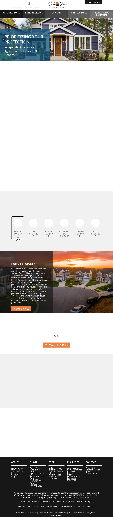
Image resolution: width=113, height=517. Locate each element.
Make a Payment (56, 468)
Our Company (17, 468)
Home (15, 8)
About (20, 8)
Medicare (87, 7)
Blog (13, 476)
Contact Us (91, 468)
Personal (80, 7)
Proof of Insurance (53, 477)
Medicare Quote (37, 480)
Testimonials (17, 471)
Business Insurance (71, 472)
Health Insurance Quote (37, 474)
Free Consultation (91, 472)
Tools (37, 8)
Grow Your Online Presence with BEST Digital (54, 513)
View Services (21, 308)
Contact (95, 7)
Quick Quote (35, 468)
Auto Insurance (74, 468)
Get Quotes (28, 8)
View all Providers (56, 344)
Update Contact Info (56, 472)
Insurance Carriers (15, 474)
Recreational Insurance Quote (37, 486)
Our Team (15, 469)
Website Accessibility (56, 515)
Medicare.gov (61, 495)
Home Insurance (74, 469)
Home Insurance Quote (37, 477)
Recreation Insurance (72, 479)
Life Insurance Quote (36, 482)
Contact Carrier (93, 469)
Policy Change (55, 475)
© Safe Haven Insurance (26, 513)
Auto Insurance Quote (36, 470)
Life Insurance (73, 476)
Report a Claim (55, 469)
